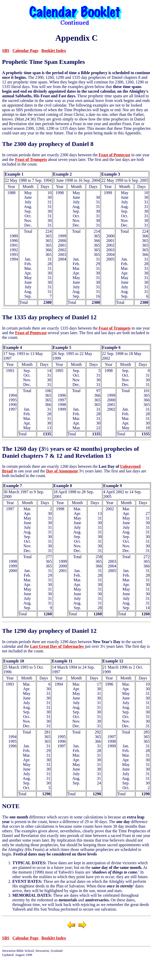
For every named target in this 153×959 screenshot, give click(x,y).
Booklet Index (53, 50)
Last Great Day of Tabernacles (57, 646)
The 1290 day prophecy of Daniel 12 (49, 630)
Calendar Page (25, 50)
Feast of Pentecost (114, 155)
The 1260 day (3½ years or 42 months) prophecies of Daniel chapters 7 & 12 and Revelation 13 (70, 452)
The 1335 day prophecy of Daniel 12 (49, 317)
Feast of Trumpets (31, 159)
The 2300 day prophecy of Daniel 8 (48, 144)
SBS (5, 50)
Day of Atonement (62, 471)
